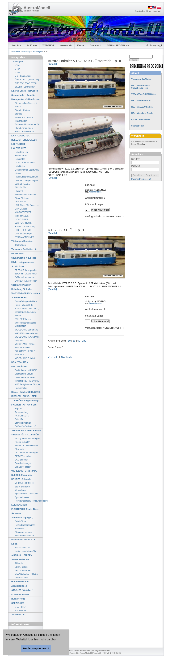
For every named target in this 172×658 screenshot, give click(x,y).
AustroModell (37, 7)
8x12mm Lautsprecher (25, 277)
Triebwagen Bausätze (22, 241)
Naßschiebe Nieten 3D (25, 551)
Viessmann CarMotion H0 (23, 249)
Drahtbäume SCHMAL (25, 377)
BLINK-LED (20, 187)
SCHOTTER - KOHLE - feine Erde (26, 353)
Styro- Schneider (22, 487)
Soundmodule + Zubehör (23, 258)
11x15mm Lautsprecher (26, 274)
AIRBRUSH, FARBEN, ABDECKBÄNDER (22, 557)
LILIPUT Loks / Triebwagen (24, 91)
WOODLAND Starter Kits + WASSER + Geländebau (27, 331)
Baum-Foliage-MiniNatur (26, 301)
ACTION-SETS (22, 416)
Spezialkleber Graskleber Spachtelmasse (26, 495)
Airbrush (19, 563)
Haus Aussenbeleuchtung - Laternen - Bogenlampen (27, 179)
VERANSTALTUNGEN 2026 (143, 94)
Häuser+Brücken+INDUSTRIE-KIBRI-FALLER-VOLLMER (26, 394)
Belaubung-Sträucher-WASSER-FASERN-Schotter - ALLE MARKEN (25, 293)
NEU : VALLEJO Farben (142, 107)
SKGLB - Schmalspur (25, 87)
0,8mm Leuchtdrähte (140, 119)
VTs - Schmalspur (23, 76)
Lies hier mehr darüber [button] (42, 639)
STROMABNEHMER (24, 237)
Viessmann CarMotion (141, 79)
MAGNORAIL (17, 253)
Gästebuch (95, 45)
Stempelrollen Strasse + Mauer (26, 105)
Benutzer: (135, 159)
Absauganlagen (19, 586)
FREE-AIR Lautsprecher (26, 270)
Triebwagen (37, 52)
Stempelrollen (137, 126)
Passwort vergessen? (141, 179)
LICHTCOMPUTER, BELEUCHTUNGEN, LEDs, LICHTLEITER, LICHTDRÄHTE (24, 142)
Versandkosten (95, 192)
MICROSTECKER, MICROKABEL (23, 214)
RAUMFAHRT (21, 610)
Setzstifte (19, 419)
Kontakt (157, 11)
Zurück (53, 357)
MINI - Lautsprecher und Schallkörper (23, 264)
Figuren (18, 408)
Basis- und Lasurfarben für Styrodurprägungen (27, 126)
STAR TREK (20, 607)
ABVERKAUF (17, 614)
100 (84, 340)
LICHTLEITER (21, 219)
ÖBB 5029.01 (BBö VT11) (27, 79)
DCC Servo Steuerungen (26, 452)
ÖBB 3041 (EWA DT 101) (26, 83)
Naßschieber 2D (22, 547)
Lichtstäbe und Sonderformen (21, 154)
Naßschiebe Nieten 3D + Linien (23, 541)
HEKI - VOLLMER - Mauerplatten (24, 119)
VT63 (17, 72)
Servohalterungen (23, 463)
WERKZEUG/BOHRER (25, 483)
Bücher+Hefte (18, 599)
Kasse (80, 45)
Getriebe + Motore (20, 581)
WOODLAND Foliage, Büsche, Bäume (25, 346)
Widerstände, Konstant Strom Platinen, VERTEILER (25, 198)
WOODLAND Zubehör (25, 358)
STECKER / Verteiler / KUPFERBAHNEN (21, 592)
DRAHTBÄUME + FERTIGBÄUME (19, 364)
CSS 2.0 (117, 653)
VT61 (17, 65)
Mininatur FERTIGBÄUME (27, 381)
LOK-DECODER (19, 505)
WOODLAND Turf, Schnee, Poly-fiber (27, 339)
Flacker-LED (21, 191)
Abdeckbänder (21, 577)
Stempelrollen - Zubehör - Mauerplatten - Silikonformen (25, 97)
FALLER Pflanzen (23, 319)
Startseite (140, 11)
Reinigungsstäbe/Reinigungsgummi (29, 501)
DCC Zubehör (21, 460)
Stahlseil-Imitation (23, 423)
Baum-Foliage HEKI (24, 305)
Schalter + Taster (23, 467)
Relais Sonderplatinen (25, 525)
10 (69, 340)
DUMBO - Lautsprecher (26, 281)
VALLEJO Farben (23, 570)
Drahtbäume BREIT (24, 374)
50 (78, 340)
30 (74, 340)
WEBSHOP (48, 45)
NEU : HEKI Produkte (140, 100)
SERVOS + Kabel (23, 456)
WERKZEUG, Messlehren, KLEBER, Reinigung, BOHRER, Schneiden (24, 475)
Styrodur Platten (22, 110)
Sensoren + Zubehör (24, 535)
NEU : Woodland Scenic (142, 113)
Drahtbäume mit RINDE (26, 370)
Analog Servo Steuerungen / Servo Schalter (27, 440)
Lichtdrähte (20, 159)
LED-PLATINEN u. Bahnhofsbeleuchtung (25, 225)
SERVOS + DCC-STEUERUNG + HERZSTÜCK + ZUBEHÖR (26, 432)
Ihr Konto (32, 45)
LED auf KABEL (22, 184)
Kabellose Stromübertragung (23, 530)
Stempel (19, 114)
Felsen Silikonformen (24, 131)
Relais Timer (21, 521)
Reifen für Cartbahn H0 (25, 426)
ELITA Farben (21, 567)
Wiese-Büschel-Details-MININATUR (26, 325)
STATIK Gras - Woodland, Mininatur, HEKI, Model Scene (27, 312)
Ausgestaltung (21, 412)
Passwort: (136, 166)
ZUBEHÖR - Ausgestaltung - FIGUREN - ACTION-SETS (25, 402)
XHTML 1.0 (107, 653)
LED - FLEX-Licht (23, 230)
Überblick (16, 45)
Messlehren (20, 490)
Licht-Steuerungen (23, 234)
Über (148, 11)
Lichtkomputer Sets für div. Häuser (27, 172)
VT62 (17, 69)
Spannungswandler (21, 285)
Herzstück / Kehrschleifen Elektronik (27, 447)
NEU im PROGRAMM (118, 45)
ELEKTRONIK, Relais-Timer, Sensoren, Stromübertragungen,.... (25, 513)
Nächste (66, 357)
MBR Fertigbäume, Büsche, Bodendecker (27, 386)
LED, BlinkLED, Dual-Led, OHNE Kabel (27, 207)
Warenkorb (66, 45)
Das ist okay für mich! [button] (36, 648)
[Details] (52, 64)
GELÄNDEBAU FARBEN (26, 574)
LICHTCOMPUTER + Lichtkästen (25, 164)
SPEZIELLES (17, 603)
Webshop (26, 52)
